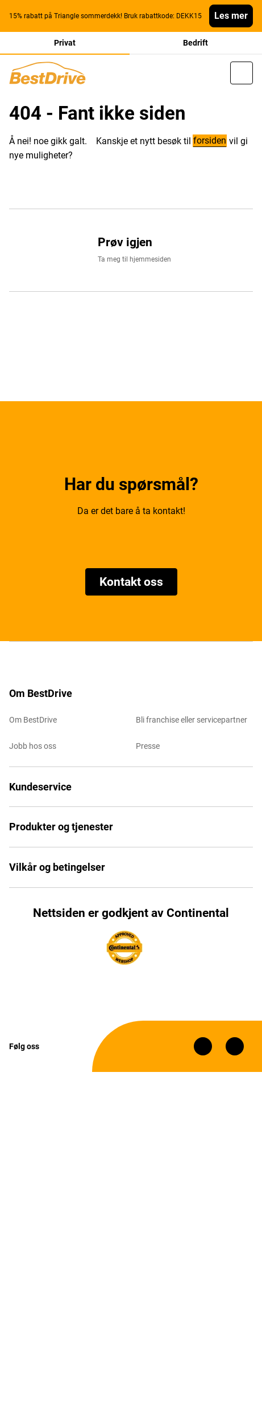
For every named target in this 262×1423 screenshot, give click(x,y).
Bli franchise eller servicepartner (191, 719)
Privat (65, 42)
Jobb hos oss (32, 746)
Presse (148, 746)
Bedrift (195, 42)
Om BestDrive (33, 719)
